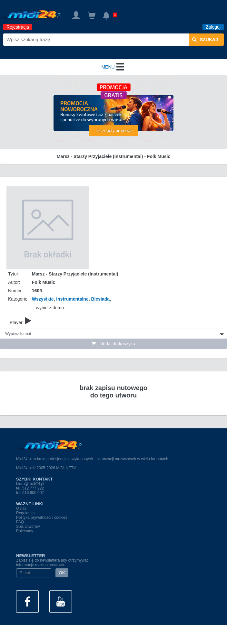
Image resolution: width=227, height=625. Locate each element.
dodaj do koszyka (113, 343)
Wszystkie (43, 299)
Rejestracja (17, 27)
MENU (113, 67)
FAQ (20, 522)
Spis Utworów (28, 526)
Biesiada (100, 299)
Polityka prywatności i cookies (41, 517)
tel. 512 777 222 (30, 488)
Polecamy (24, 531)
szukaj (205, 39)
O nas (21, 508)
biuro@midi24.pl (30, 483)
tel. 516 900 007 (30, 492)
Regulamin (25, 513)
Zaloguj (213, 27)
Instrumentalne (72, 299)
